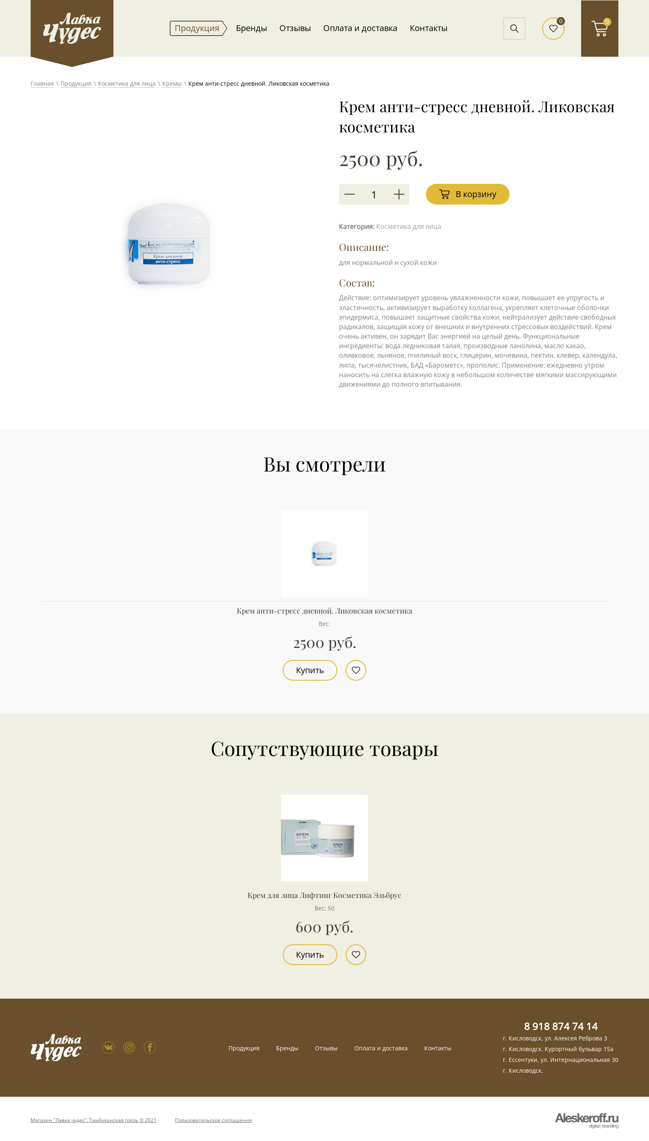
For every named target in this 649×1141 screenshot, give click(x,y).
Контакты (428, 28)
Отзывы (295, 28)
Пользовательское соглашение (213, 1120)
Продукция (197, 28)
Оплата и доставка (360, 28)
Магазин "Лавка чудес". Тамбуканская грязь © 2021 (93, 1120)
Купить (310, 670)
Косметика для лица (127, 83)
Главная (42, 83)
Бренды (251, 28)
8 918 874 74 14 (561, 1026)
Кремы (172, 83)
